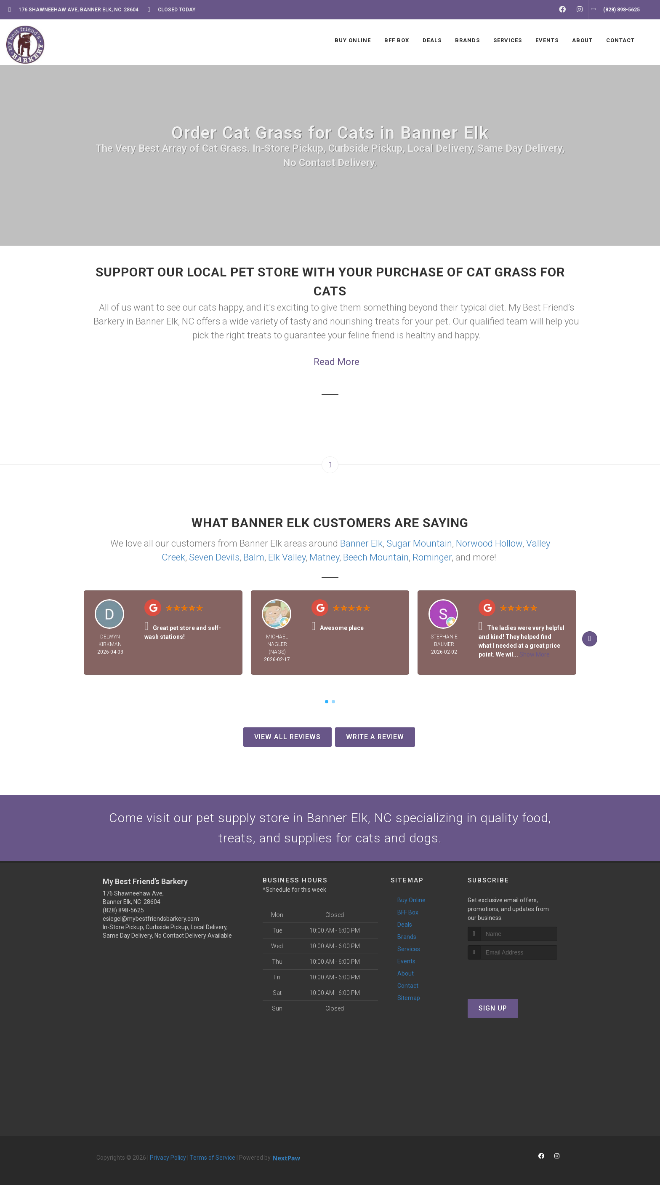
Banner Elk (361, 543)
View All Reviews (287, 737)
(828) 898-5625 (123, 910)
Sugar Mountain (419, 543)
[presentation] (512, 975)
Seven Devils (214, 557)
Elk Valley (287, 557)
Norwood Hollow (489, 543)
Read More (336, 362)
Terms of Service (212, 1157)
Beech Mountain (376, 557)
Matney (324, 557)
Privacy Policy (168, 1157)
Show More (534, 654)
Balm (253, 557)
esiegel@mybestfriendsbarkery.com (151, 918)
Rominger (432, 557)
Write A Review (375, 737)
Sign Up (493, 1008)
